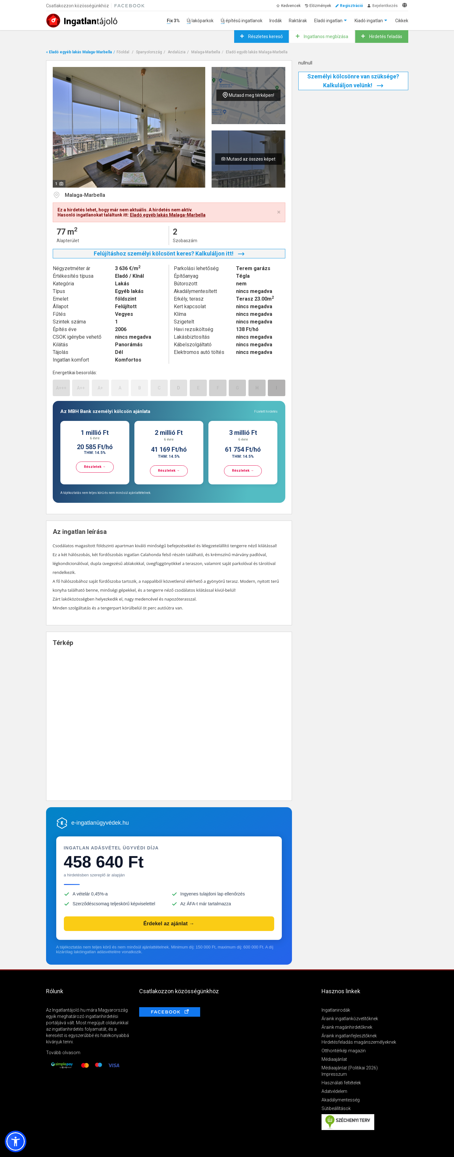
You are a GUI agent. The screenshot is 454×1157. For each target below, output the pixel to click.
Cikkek (401, 20)
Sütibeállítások (336, 1108)
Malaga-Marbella (205, 52)
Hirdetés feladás (385, 36)
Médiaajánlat (334, 1059)
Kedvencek (291, 5)
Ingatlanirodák (336, 1010)
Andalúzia (177, 52)
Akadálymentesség (341, 1099)
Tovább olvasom (63, 1052)
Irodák (275, 20)
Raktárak (298, 20)
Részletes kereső (265, 36)
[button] (15, 1141)
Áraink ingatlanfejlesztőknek (349, 1035)
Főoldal (123, 52)
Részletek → (95, 467)
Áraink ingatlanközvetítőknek (350, 1018)
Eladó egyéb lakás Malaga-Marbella (257, 52)
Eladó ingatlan (328, 20)
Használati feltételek (341, 1082)
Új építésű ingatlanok (241, 20)
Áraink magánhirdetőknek (347, 1027)
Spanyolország (149, 52)
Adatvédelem (334, 1091)
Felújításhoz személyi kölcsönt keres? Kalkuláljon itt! (169, 253)
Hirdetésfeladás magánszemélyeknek (359, 1042)
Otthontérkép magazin (344, 1050)
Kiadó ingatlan (369, 20)
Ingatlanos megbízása (325, 36)
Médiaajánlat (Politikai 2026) (350, 1067)
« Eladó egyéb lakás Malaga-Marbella (79, 52)
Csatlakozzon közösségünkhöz (77, 5)
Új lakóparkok (200, 20)
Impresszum (334, 1074)
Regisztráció (351, 5)
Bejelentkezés (385, 5)
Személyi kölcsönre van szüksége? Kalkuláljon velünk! (353, 81)
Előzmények (320, 5)
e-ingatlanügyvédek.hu (100, 823)
